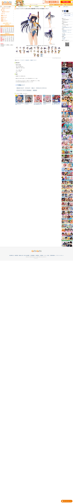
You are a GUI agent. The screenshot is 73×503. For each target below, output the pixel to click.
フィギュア (22, 60)
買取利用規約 (52, 255)
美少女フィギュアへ (6, 8)
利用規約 (41, 255)
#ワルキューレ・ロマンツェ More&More (24, 90)
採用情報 (37, 255)
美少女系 (27, 60)
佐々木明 (63, 37)
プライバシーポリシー (60, 255)
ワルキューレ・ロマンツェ (66, 32)
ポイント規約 (47, 255)
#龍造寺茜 (35, 90)
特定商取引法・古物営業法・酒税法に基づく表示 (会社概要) (19, 255)
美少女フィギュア (5, 16)
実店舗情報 (32, 255)
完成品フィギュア (33, 60)
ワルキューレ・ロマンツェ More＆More (66, 31)
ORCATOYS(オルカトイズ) (66, 27)
